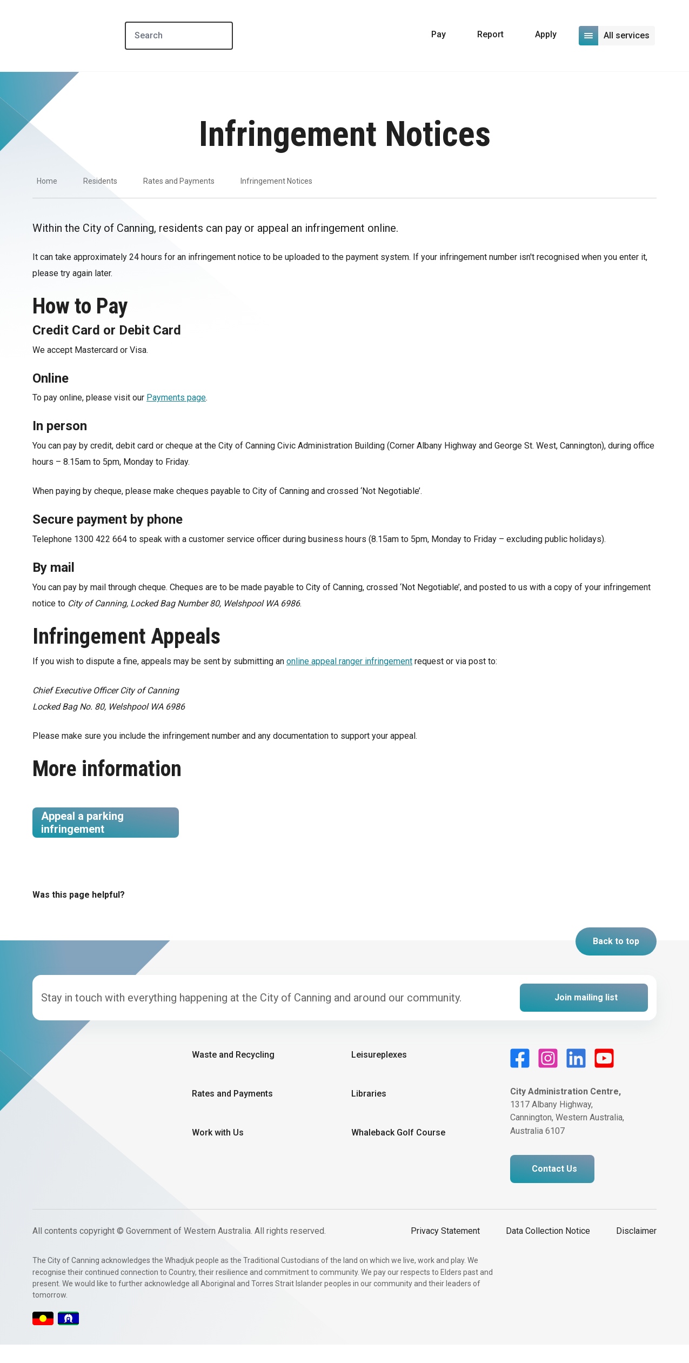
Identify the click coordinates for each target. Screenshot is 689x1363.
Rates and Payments (179, 181)
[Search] (199, 36)
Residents (100, 181)
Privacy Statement (445, 1249)
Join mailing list (586, 1016)
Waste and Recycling (233, 1073)
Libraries (368, 1112)
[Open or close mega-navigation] (618, 35)
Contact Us (554, 1187)
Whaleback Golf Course (398, 1151)
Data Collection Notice (548, 1249)
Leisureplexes (379, 1073)
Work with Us (218, 1151)
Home (47, 181)
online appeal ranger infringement (349, 661)
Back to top (616, 959)
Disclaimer (636, 1249)
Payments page (176, 397)
